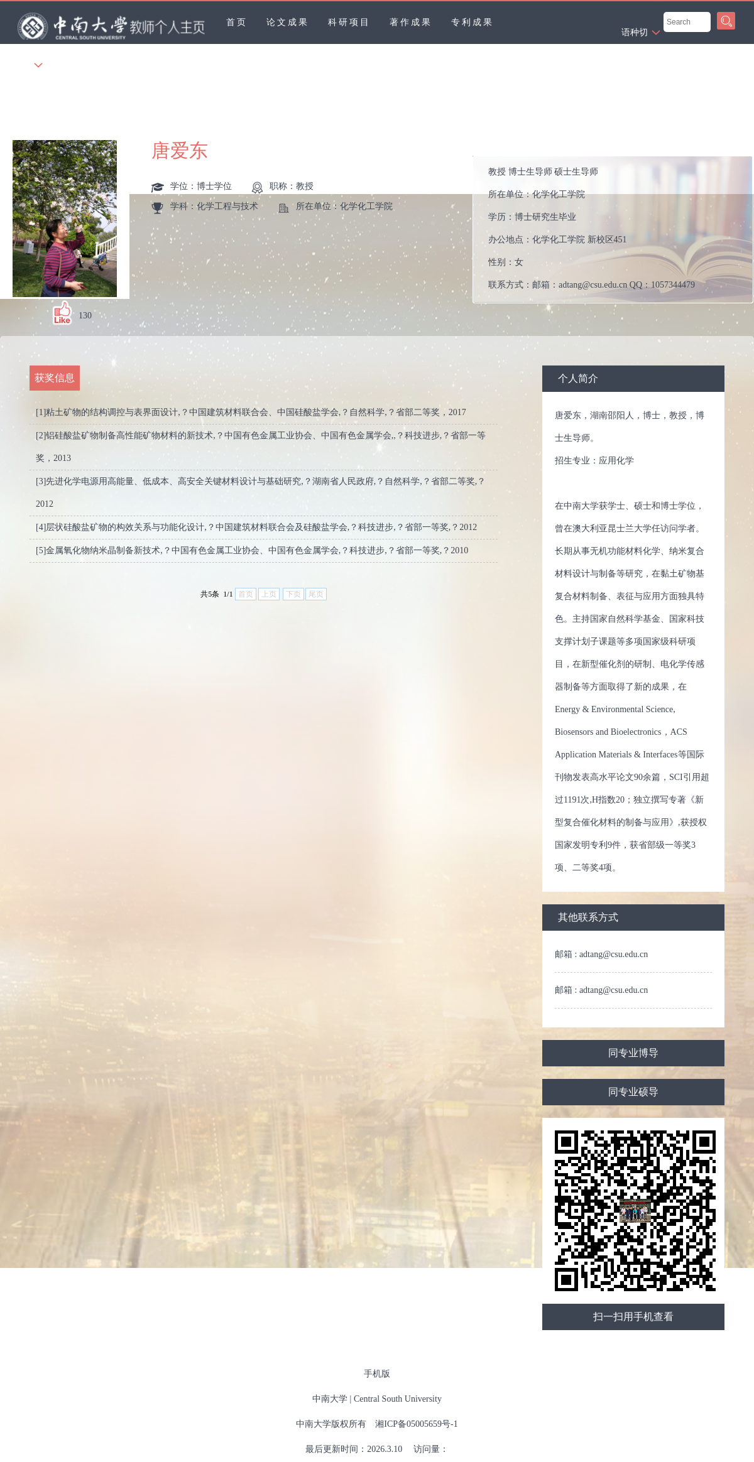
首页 (237, 22)
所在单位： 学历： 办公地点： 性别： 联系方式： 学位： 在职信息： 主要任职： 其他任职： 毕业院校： (618, 229)
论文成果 (287, 22)
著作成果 (411, 22)
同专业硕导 (633, 1091)
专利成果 (472, 22)
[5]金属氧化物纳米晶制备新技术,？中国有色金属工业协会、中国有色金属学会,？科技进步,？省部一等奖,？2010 (252, 550)
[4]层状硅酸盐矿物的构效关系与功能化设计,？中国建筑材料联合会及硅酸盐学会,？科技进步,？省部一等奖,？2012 (256, 527)
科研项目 (349, 22)
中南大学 (329, 1399)
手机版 (377, 1373)
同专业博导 (633, 1053)
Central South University (398, 1399)
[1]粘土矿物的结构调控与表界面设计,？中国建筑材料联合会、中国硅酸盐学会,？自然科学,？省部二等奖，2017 (251, 412)
